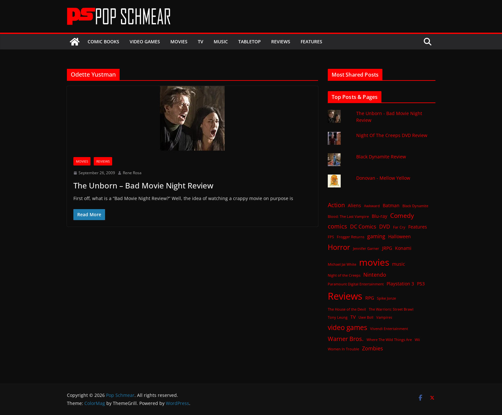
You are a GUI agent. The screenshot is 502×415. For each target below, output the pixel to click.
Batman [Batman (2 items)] (391, 205)
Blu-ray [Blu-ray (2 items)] (379, 216)
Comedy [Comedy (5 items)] (402, 215)
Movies (178, 41)
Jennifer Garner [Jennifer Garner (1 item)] (366, 248)
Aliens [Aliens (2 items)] (354, 205)
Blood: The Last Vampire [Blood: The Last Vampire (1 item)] (348, 216)
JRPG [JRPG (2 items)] (387, 248)
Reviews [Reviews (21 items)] (345, 296)
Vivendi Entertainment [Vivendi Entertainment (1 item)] (389, 328)
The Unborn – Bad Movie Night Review (143, 185)
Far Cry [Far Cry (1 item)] (399, 227)
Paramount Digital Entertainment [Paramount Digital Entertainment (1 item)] (356, 284)
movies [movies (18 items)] (374, 262)
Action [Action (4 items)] (336, 205)
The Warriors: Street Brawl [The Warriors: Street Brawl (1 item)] (391, 309)
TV (200, 41)
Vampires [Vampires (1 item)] (384, 317)
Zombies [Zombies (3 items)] (372, 348)
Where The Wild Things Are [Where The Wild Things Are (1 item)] (389, 339)
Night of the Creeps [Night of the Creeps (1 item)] (344, 275)
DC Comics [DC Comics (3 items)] (363, 226)
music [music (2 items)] (398, 264)
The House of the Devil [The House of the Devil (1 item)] (347, 309)
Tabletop (249, 41)
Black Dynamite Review (381, 157)
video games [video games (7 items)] (347, 327)
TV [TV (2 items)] (353, 317)
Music (221, 41)
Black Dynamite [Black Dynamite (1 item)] (415, 206)
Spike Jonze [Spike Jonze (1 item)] (386, 298)
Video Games (145, 41)
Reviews (280, 41)
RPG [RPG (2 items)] (369, 298)
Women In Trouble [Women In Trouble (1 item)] (343, 349)
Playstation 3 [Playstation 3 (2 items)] (400, 284)
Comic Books (103, 41)
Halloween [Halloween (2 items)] (399, 236)
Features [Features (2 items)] (417, 227)
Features (311, 41)
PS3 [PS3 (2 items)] (421, 284)
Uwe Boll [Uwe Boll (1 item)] (365, 317)
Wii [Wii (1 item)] (417, 339)
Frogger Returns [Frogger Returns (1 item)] (350, 237)
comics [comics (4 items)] (337, 226)
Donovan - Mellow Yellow (383, 178)
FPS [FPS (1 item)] (331, 237)
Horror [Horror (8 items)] (339, 247)
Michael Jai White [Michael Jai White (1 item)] (342, 264)
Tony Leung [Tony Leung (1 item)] (337, 317)
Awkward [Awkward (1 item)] (372, 206)
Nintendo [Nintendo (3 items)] (374, 274)
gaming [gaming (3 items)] (376, 236)
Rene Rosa (132, 173)
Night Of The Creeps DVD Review (391, 135)
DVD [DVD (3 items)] (384, 226)
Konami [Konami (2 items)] (403, 248)
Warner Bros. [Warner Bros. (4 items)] (346, 339)
